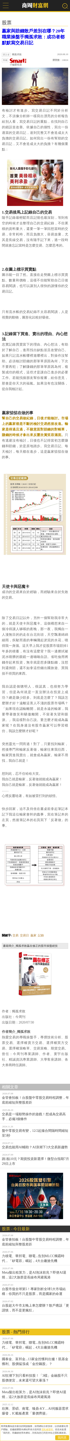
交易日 (24, 935)
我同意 (62, 1437)
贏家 (33, 935)
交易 (15, 935)
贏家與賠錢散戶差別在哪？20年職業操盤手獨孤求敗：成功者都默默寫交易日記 (33, 37)
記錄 (41, 935)
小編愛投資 (18, 62)
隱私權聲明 (47, 1429)
